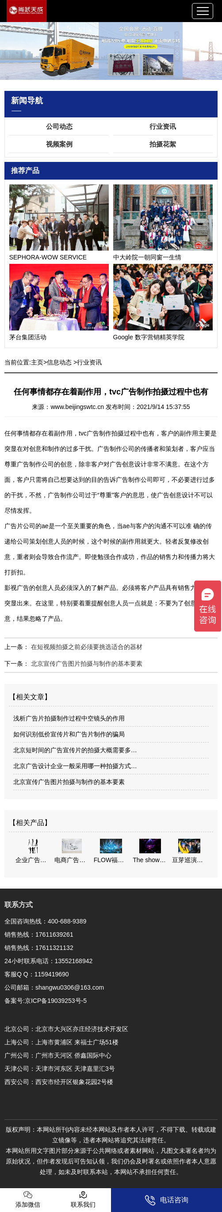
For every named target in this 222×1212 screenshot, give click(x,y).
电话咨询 (166, 1200)
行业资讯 (162, 126)
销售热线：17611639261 (38, 934)
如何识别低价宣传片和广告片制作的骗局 (69, 734)
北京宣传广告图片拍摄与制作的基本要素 (85, 663)
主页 (37, 362)
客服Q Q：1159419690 (36, 974)
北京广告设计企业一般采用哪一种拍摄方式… (75, 765)
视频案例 (59, 144)
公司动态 (59, 126)
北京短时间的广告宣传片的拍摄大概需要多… (75, 750)
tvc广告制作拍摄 (101, 433)
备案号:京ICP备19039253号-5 (45, 1000)
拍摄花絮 (162, 144)
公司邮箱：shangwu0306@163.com (54, 987)
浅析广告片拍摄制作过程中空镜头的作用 (69, 718)
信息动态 (59, 362)
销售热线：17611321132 (38, 947)
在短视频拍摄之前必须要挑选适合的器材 (85, 646)
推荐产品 (25, 170)
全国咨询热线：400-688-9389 (45, 921)
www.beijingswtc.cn (77, 406)
